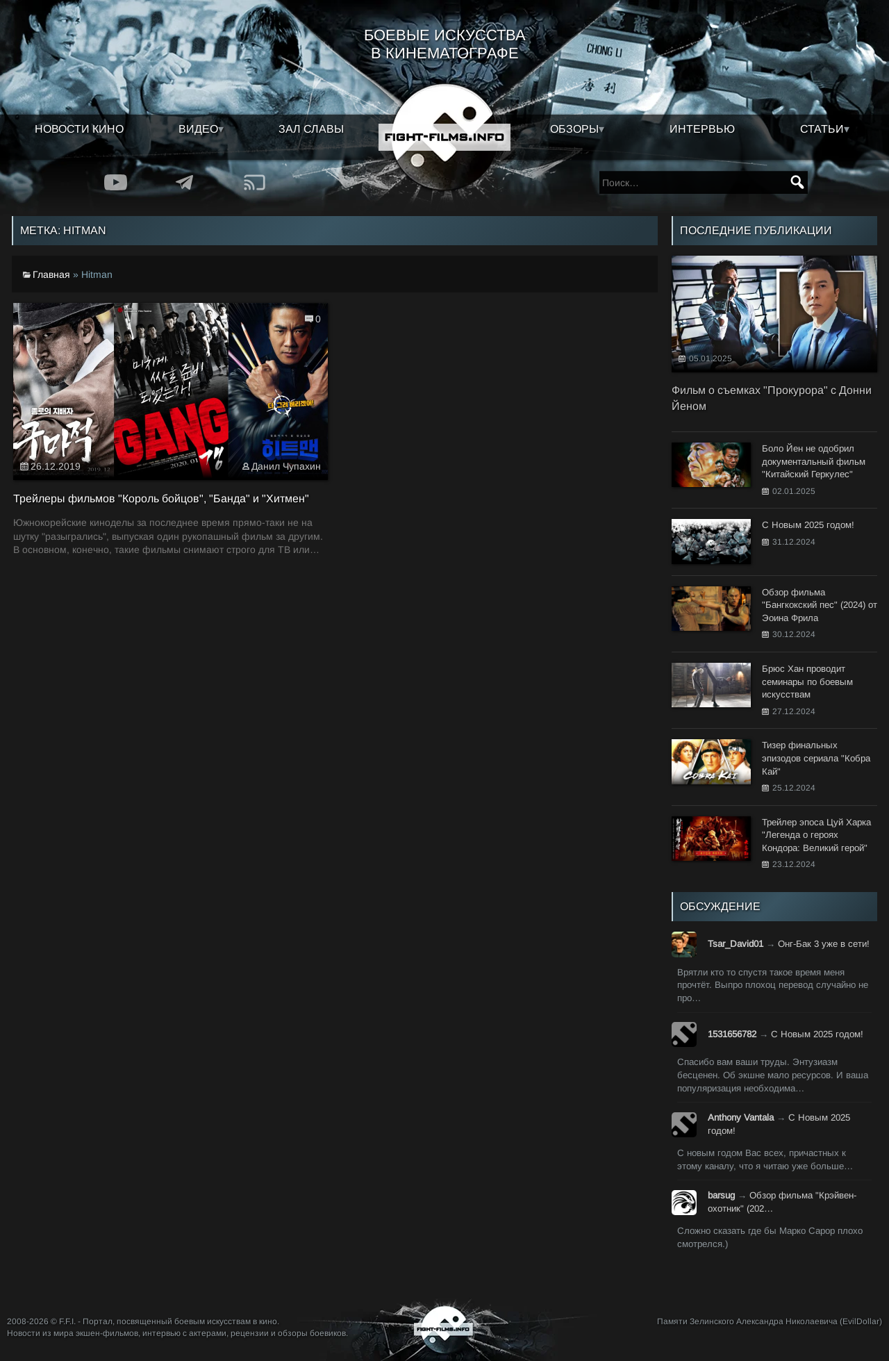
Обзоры (574, 129)
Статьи (822, 129)
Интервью (702, 129)
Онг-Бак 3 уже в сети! (824, 944)
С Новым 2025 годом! (817, 1034)
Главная (51, 274)
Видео (198, 129)
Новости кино (79, 129)
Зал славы (311, 129)
